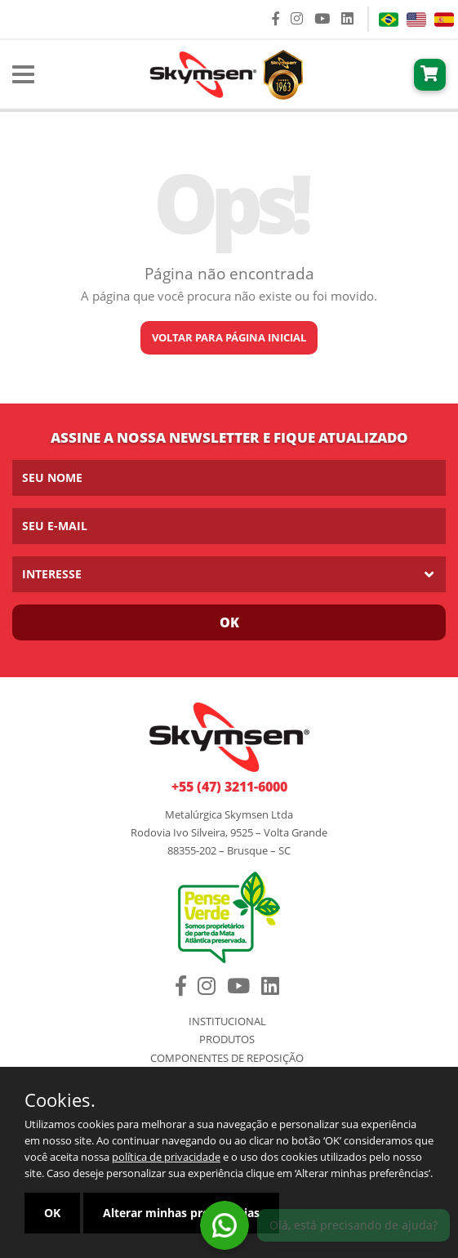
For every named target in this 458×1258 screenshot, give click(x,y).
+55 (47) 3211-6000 (229, 787)
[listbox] (229, 574)
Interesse (52, 574)
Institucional (227, 1021)
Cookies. (60, 1099)
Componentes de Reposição (227, 1058)
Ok (229, 622)
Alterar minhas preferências (181, 1212)
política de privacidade (166, 1156)
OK (52, 1212)
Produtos (227, 1039)
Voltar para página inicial (229, 337)
